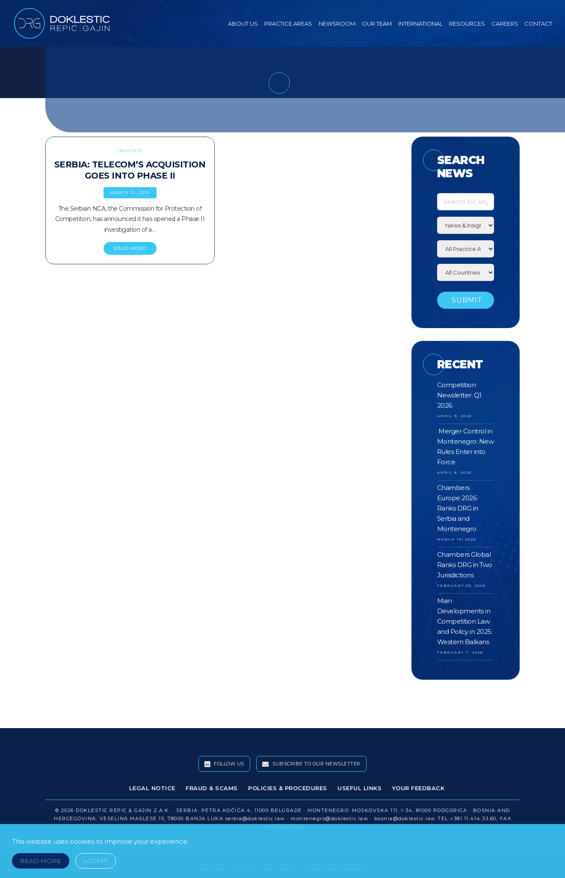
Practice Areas (288, 23)
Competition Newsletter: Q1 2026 (459, 395)
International (420, 23)
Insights (130, 150)
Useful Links (359, 788)
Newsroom (337, 23)
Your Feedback (418, 788)
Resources (467, 23)
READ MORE (130, 248)
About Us (243, 23)
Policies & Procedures (287, 788)
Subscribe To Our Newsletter (311, 764)
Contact (538, 23)
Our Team (377, 23)
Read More (40, 861)
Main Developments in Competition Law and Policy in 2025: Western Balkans (465, 621)
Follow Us (224, 764)
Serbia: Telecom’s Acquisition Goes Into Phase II (130, 170)
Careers (504, 23)
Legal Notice (152, 788)
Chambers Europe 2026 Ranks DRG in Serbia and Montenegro (457, 508)
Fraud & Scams (212, 788)
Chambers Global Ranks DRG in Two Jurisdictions (464, 564)
